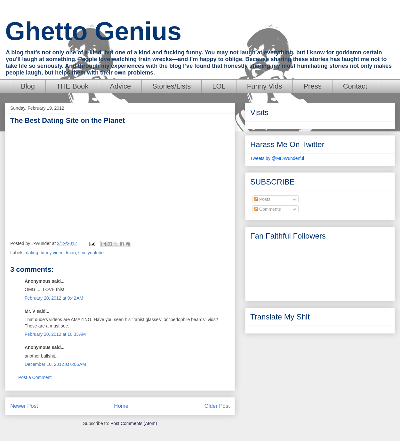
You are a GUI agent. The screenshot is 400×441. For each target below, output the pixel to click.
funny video (52, 252)
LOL (219, 86)
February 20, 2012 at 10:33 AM (55, 334)
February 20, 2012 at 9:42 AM (54, 298)
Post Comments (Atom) (133, 423)
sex (81, 252)
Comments (267, 209)
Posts (262, 199)
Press (312, 86)
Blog (28, 86)
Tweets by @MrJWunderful (277, 158)
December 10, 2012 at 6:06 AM (55, 364)
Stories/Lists (171, 86)
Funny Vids (264, 86)
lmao (71, 252)
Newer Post (24, 406)
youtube (96, 252)
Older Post (217, 406)
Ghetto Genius (93, 31)
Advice (120, 86)
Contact (355, 86)
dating (32, 252)
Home (121, 406)
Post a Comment (35, 377)
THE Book (72, 86)
